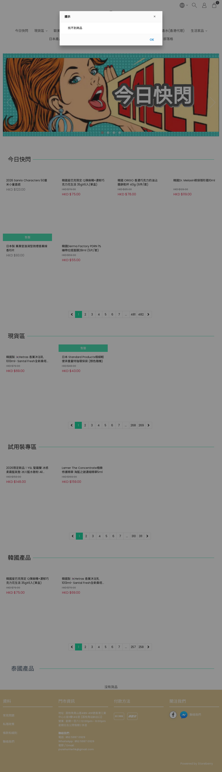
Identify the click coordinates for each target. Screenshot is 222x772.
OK (152, 40)
